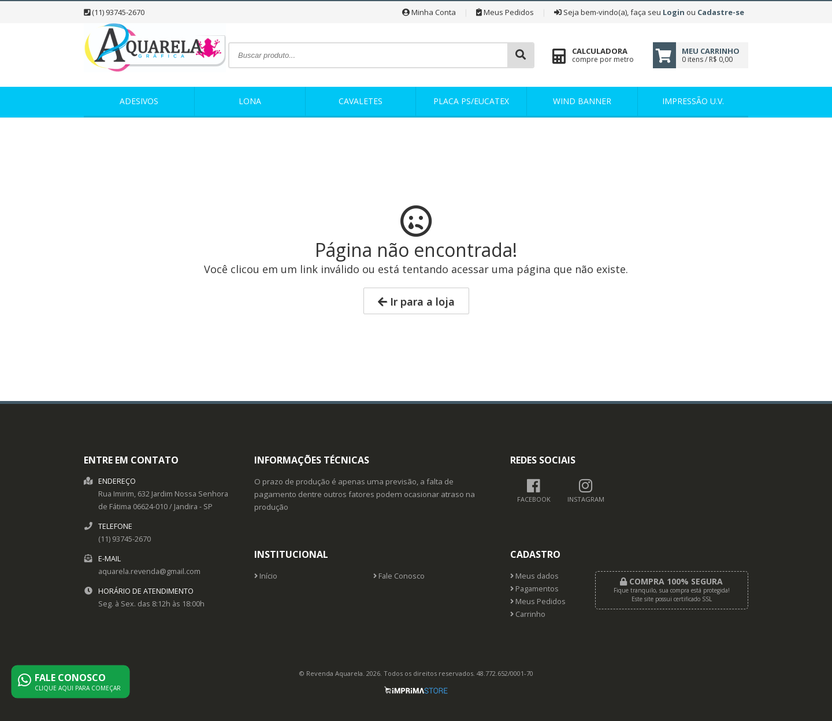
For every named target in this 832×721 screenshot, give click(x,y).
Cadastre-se (720, 12)
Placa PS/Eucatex (471, 100)
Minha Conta (429, 12)
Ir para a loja (416, 301)
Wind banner (582, 100)
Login (674, 12)
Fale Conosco (399, 576)
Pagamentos (534, 589)
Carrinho (527, 614)
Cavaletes (360, 100)
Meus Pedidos (505, 12)
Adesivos (139, 100)
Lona (250, 100)
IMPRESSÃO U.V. (693, 100)
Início (265, 576)
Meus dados (534, 576)
